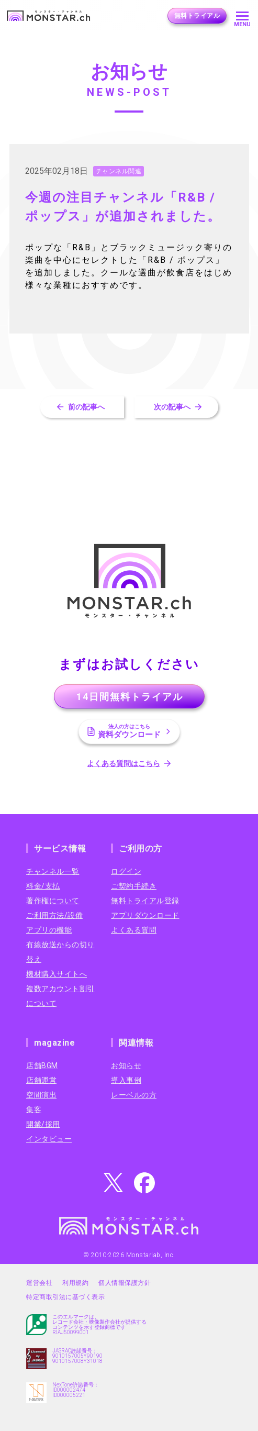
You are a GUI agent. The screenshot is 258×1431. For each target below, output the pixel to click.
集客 (33, 1109)
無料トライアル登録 (145, 900)
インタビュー (49, 1139)
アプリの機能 (49, 930)
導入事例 (126, 1080)
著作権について (53, 900)
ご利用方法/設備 (54, 915)
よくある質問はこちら (123, 763)
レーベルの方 (133, 1095)
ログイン (126, 871)
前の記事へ (86, 407)
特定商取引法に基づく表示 (65, 1297)
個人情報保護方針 (124, 1282)
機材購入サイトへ (56, 974)
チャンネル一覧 (53, 871)
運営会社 (39, 1282)
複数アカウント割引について (60, 995)
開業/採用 (43, 1124)
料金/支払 (43, 886)
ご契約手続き (133, 886)
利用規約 (75, 1282)
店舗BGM (42, 1065)
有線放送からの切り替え (60, 951)
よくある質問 (133, 930)
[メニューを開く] (242, 15)
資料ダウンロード (129, 731)
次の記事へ (172, 407)
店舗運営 (41, 1080)
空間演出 (41, 1095)
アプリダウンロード (145, 915)
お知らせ (126, 1065)
